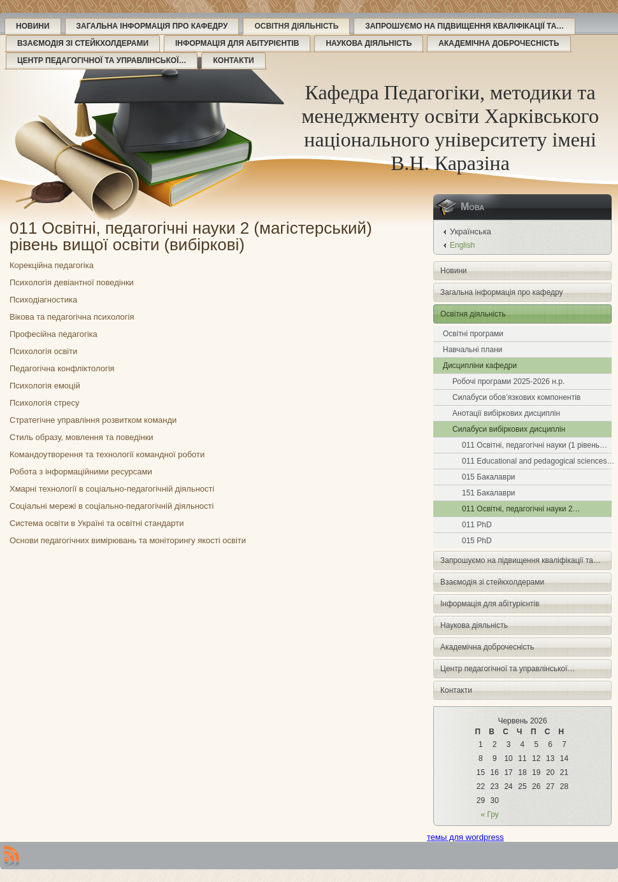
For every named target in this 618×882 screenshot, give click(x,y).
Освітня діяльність (296, 26)
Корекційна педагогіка (52, 265)
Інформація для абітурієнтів (237, 43)
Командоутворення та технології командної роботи (107, 454)
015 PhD (477, 540)
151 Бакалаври (488, 492)
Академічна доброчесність (498, 43)
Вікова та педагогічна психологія (72, 317)
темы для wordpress (465, 837)
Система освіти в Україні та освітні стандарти (96, 523)
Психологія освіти (43, 351)
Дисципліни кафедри (480, 365)
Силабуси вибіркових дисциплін (508, 429)
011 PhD (477, 524)
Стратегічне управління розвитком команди (93, 420)
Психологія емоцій (45, 385)
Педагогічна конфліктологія (62, 368)
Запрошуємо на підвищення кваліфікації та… (464, 26)
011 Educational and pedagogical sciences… (537, 461)
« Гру (490, 814)
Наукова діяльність (369, 43)
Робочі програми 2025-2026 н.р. (508, 381)
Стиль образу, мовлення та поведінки (82, 437)
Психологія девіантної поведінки (72, 282)
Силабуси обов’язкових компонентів (516, 397)
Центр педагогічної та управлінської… (101, 60)
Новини (33, 26)
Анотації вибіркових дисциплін (506, 413)
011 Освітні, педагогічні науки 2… (521, 508)
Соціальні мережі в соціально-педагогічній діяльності (111, 506)
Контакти (233, 60)
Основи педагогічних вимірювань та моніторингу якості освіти (128, 540)
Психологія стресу (45, 403)
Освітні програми (473, 333)
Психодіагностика (43, 299)
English (462, 245)
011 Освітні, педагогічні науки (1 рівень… (534, 445)
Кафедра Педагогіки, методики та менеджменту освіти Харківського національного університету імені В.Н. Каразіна (450, 127)
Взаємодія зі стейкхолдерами (82, 43)
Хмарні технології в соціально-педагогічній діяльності (112, 489)
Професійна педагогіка (53, 334)
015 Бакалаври (488, 477)
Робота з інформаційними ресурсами (81, 471)
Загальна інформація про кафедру (152, 26)
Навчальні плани (473, 349)
